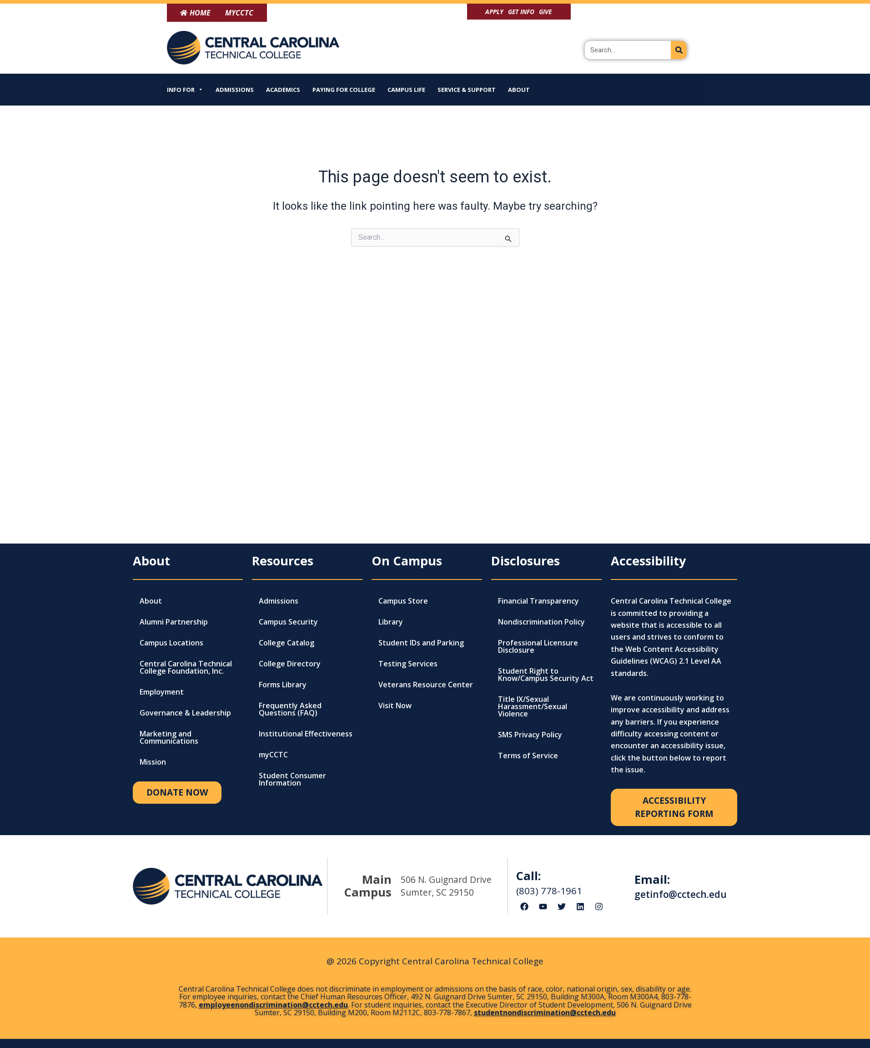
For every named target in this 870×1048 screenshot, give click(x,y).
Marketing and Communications (169, 737)
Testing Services (408, 664)
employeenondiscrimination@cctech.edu (273, 1005)
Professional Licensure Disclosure (538, 646)
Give (545, 11)
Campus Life (406, 90)
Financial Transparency (538, 601)
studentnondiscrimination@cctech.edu (545, 1013)
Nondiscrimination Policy (541, 622)
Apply (494, 11)
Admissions (235, 90)
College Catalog (286, 643)
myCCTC (273, 755)
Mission (153, 762)
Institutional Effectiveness (305, 734)
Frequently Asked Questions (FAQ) (290, 709)
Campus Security (288, 622)
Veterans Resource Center (425, 685)
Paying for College (343, 90)
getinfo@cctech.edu (680, 894)
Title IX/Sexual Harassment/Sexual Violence (532, 706)
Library (390, 622)
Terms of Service (528, 756)
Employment (162, 692)
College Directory (290, 664)
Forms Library (283, 685)
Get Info (521, 11)
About (519, 90)
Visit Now (395, 705)
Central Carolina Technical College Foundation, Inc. (186, 667)
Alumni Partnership (174, 622)
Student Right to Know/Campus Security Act (545, 674)
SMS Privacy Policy (530, 735)
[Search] (679, 50)
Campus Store (403, 601)
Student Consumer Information (292, 779)
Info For (185, 90)
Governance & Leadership (185, 713)
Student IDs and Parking (421, 643)
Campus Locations (171, 643)
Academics (283, 90)
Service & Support (467, 90)
